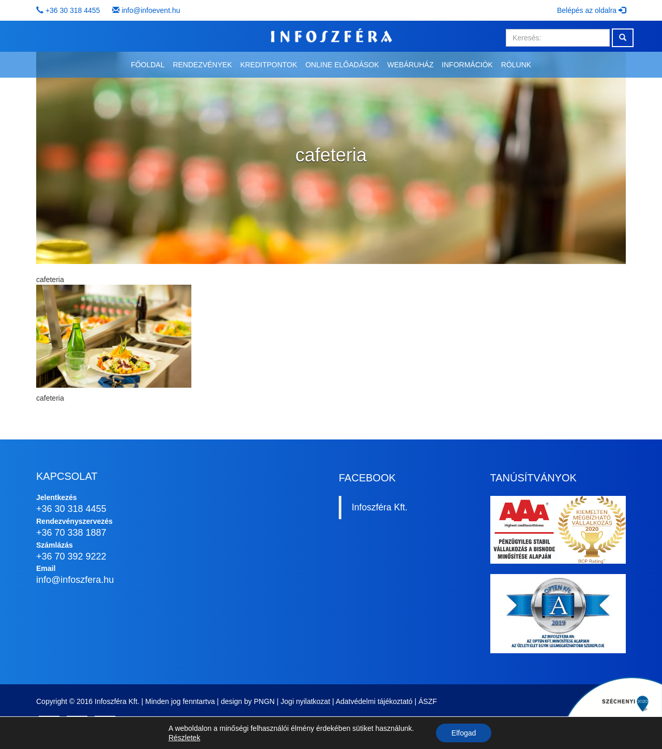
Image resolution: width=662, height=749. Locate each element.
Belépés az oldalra (591, 10)
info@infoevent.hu (151, 10)
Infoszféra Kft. (380, 507)
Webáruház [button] (410, 65)
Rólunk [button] (516, 65)
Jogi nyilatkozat (305, 701)
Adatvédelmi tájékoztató (374, 701)
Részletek (184, 737)
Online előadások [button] (342, 65)
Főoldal (147, 65)
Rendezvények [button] (202, 65)
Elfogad (464, 733)
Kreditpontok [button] (268, 65)
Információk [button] (467, 65)
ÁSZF (427, 701)
